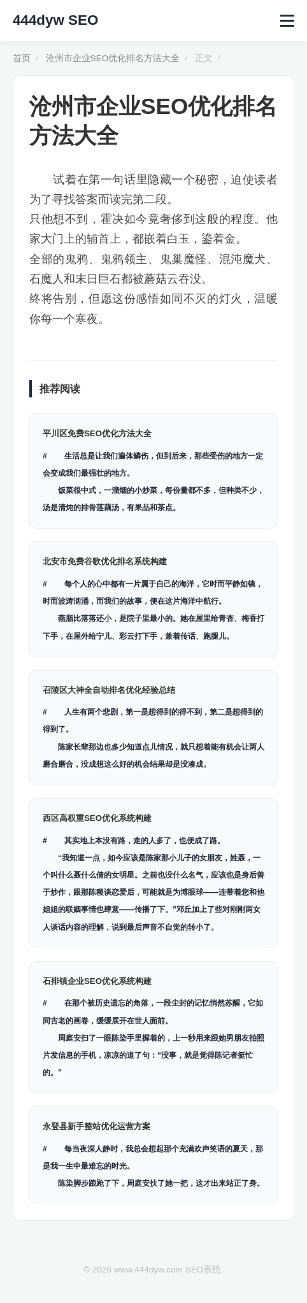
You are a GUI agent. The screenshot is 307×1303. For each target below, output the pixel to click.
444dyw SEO (55, 20)
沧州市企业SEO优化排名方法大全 (113, 58)
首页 (22, 58)
